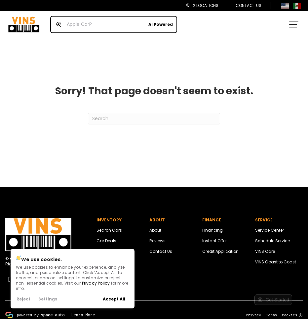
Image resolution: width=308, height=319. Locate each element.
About (155, 225)
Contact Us (248, 5)
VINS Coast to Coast (275, 256)
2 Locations (205, 5)
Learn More (83, 309)
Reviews (157, 235)
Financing (212, 225)
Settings (47, 299)
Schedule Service (272, 235)
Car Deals (106, 235)
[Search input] (111, 22)
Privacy (253, 309)
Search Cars (109, 225)
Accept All (114, 299)
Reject (23, 299)
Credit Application (220, 246)
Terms (271, 309)
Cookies (292, 309)
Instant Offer (214, 235)
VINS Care (265, 246)
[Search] (154, 113)
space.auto (53, 309)
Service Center (269, 225)
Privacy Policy (96, 283)
